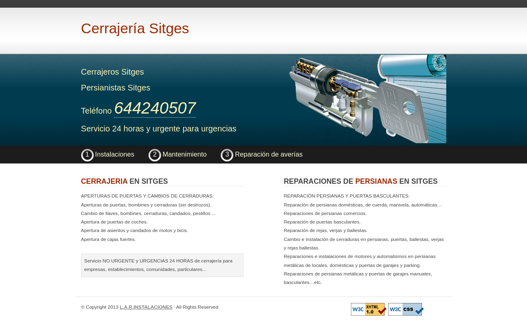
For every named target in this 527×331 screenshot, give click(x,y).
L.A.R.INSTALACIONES (146, 307)
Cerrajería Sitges (135, 28)
